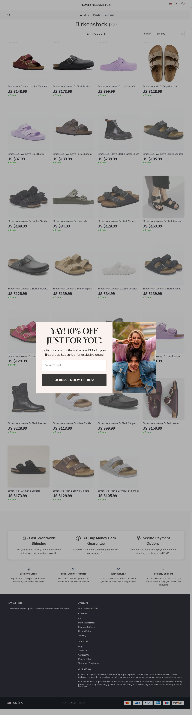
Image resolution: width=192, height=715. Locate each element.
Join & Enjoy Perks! (74, 380)
